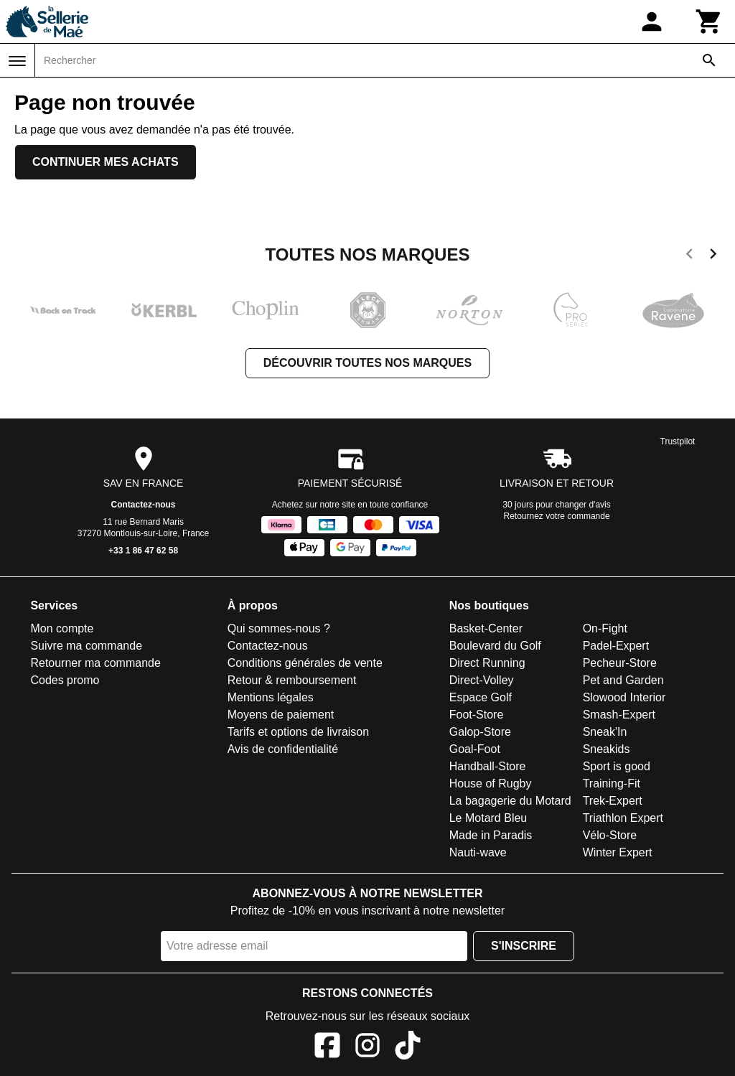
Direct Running (487, 663)
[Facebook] (327, 1048)
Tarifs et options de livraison (298, 732)
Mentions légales (271, 697)
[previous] (689, 256)
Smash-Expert (619, 714)
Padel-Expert (616, 646)
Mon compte (61, 628)
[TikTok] (407, 1048)
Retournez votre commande (557, 516)
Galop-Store (480, 732)
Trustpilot (678, 441)
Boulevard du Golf (495, 646)
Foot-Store (476, 714)
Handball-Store (487, 766)
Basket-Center (486, 628)
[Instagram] (367, 1048)
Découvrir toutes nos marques (367, 363)
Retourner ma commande (95, 663)
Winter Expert (617, 852)
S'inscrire (523, 946)
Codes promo (64, 680)
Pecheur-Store (620, 663)
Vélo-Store (610, 835)
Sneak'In (605, 732)
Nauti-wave (478, 852)
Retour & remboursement (292, 680)
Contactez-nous (143, 505)
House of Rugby (490, 783)
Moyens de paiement (281, 714)
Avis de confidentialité (283, 749)
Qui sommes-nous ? (279, 628)
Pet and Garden (623, 680)
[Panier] (709, 21)
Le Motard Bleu (488, 818)
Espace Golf (480, 697)
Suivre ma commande (86, 646)
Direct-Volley (481, 680)
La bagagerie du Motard (510, 801)
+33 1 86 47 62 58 (143, 551)
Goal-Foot (474, 749)
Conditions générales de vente (305, 663)
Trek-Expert (612, 801)
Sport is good (616, 766)
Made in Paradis (491, 835)
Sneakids (606, 749)
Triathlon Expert (623, 818)
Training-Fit (611, 783)
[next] (713, 256)
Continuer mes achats (105, 162)
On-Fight (605, 628)
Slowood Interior (624, 697)
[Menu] (17, 61)
